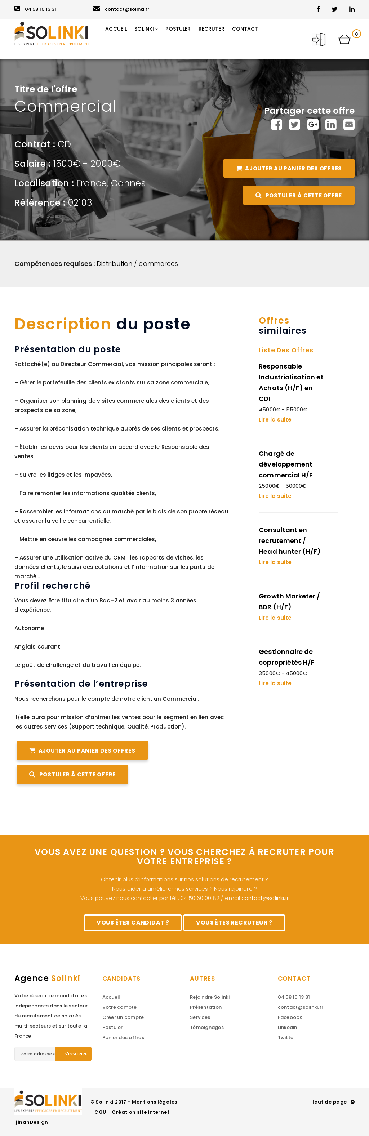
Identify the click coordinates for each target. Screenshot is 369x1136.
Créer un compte (123, 1017)
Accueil (111, 997)
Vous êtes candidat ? (133, 922)
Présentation (206, 1007)
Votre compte (119, 1007)
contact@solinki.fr (121, 9)
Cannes (128, 183)
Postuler (112, 1027)
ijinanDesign (31, 1122)
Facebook (290, 1017)
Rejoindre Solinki (210, 997)
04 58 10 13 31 (35, 9)
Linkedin (287, 1027)
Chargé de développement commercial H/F (286, 464)
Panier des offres (123, 1037)
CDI (65, 144)
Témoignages (207, 1027)
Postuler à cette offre (298, 195)
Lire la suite (275, 419)
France (91, 183)
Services (200, 1017)
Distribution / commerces (137, 263)
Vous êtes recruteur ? (234, 922)
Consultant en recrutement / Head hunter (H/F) (290, 540)
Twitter (286, 1037)
